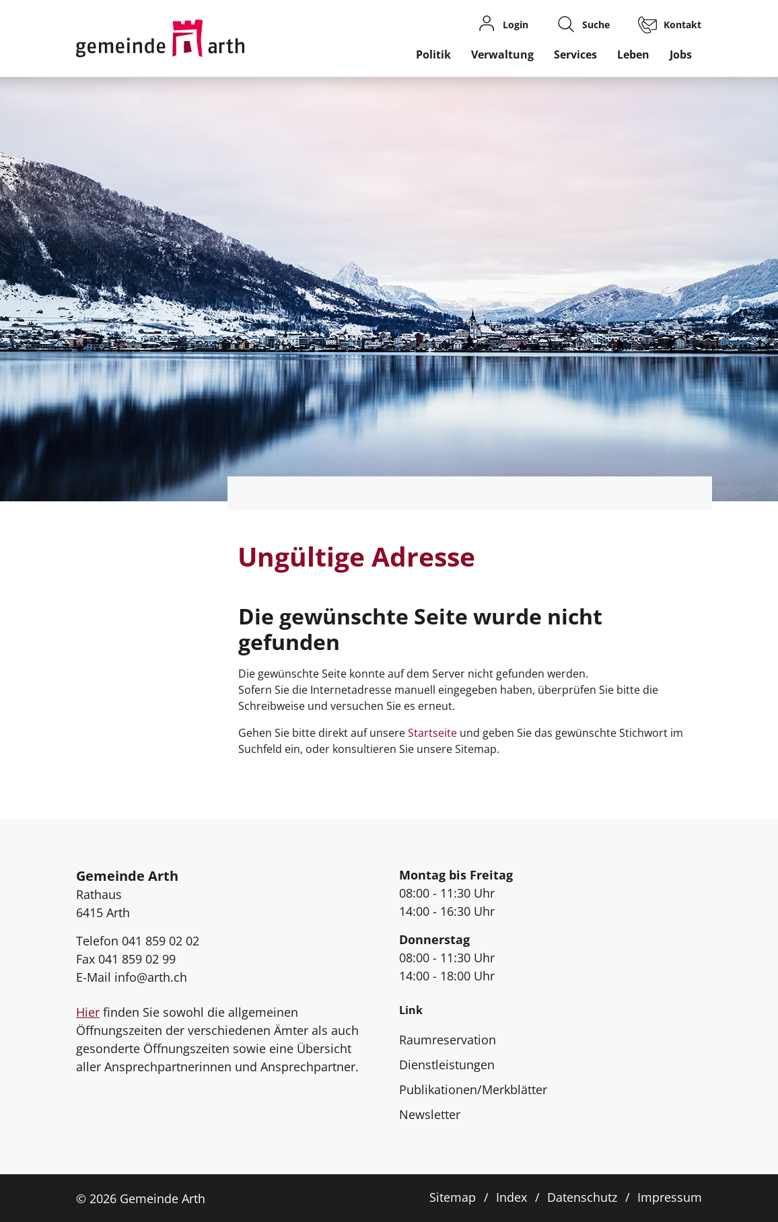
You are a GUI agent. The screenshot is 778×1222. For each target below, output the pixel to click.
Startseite (432, 732)
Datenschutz (582, 1197)
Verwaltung (502, 54)
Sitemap (452, 1197)
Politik (433, 54)
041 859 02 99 (137, 959)
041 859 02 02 (160, 941)
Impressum (669, 1197)
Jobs (681, 54)
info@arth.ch (150, 977)
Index (511, 1197)
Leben (633, 54)
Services (575, 54)
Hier (88, 1012)
